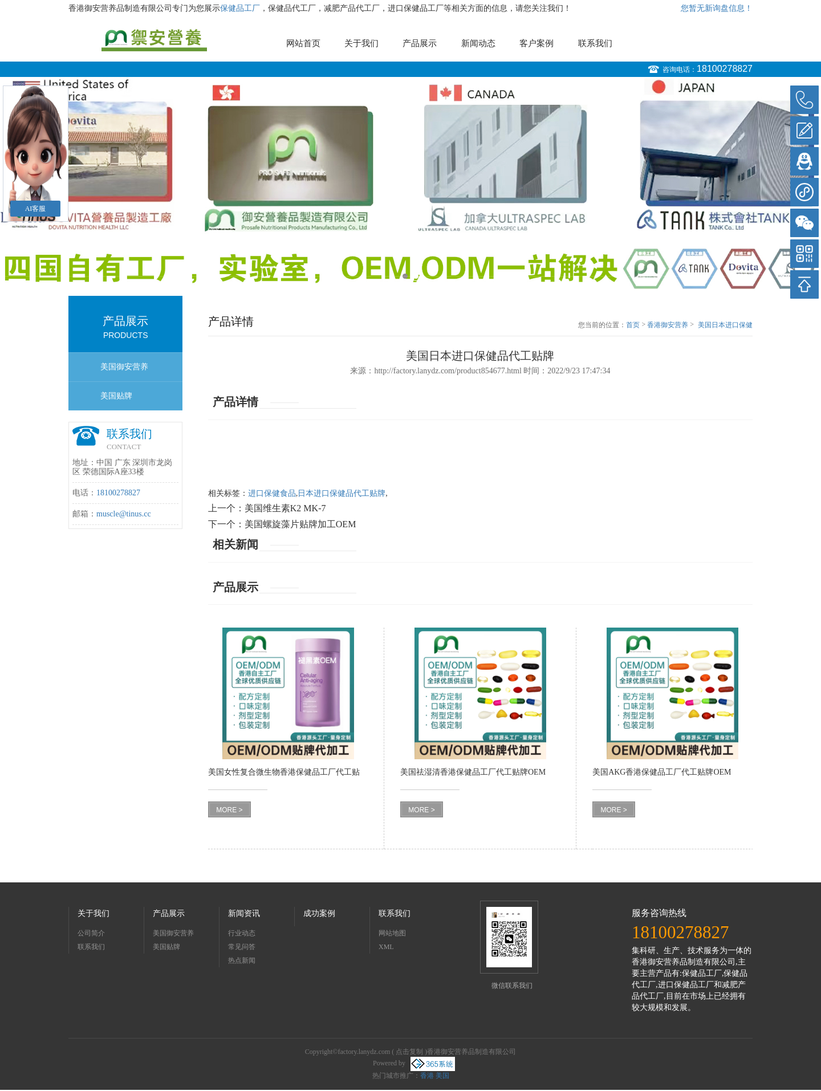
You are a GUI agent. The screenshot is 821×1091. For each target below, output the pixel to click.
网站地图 (392, 933)
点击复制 (409, 1052)
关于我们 (361, 43)
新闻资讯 (244, 913)
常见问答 (241, 947)
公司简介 (91, 933)
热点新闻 (241, 960)
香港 (427, 1076)
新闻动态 (478, 43)
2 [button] (415, 276)
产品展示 (420, 43)
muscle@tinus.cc (123, 514)
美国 (442, 1076)
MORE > (229, 810)
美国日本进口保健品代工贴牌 (725, 325)
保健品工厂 (240, 8)
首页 (633, 325)
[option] (410, 184)
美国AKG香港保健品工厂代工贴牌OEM (661, 772)
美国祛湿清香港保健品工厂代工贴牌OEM (473, 772)
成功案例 (319, 913)
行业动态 (241, 933)
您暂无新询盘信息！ (717, 8)
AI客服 (35, 209)
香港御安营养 (667, 325)
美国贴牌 (116, 396)
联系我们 (595, 43)
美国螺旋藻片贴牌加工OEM (300, 524)
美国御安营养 (124, 367)
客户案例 (536, 43)
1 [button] (405, 276)
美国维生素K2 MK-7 (285, 508)
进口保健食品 (272, 493)
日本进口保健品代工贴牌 (341, 493)
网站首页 (303, 43)
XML (386, 947)
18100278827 (725, 69)
